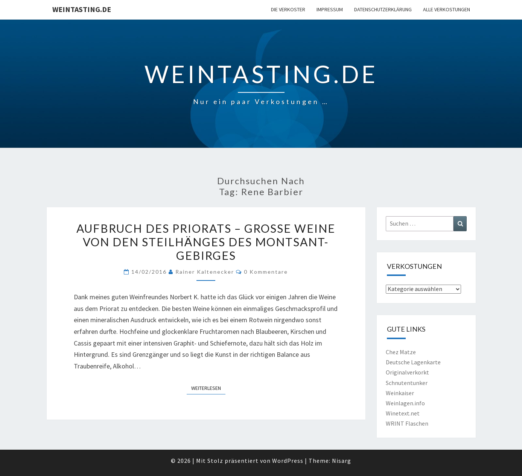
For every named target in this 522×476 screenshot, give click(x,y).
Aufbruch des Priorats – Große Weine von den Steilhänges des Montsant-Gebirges (205, 241)
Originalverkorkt (407, 372)
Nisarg (341, 460)
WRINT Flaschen (407, 423)
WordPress (287, 460)
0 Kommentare (266, 271)
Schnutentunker (407, 383)
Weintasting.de (81, 9)
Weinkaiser (400, 393)
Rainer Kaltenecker (204, 271)
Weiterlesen (208, 387)
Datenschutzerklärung (383, 9)
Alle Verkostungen (446, 9)
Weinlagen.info (405, 403)
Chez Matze (401, 352)
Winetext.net (403, 413)
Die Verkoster (288, 9)
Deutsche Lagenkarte (413, 362)
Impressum (330, 9)
